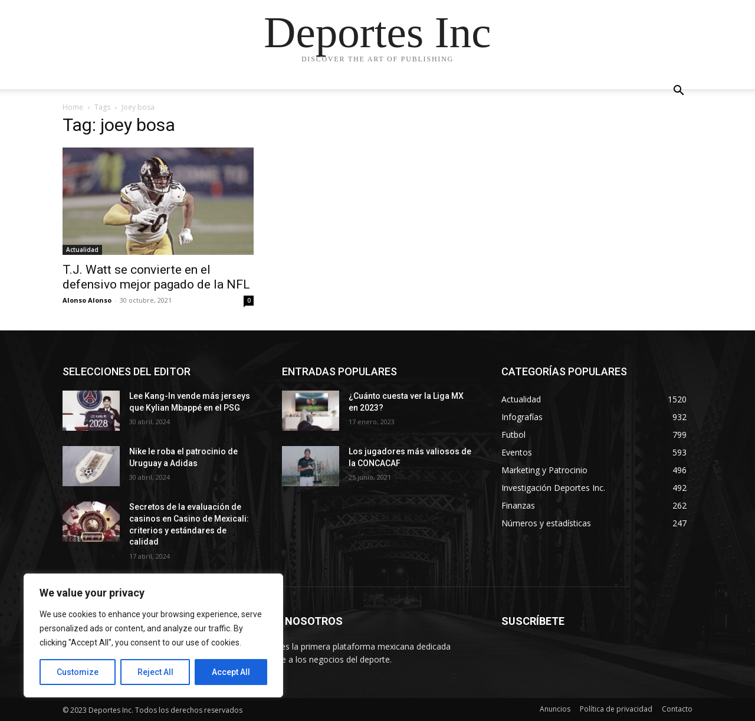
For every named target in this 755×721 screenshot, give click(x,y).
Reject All (155, 672)
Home (73, 107)
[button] (678, 91)
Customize (78, 672)
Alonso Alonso (87, 300)
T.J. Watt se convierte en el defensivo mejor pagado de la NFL (156, 277)
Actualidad (82, 249)
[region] (153, 635)
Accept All (231, 672)
